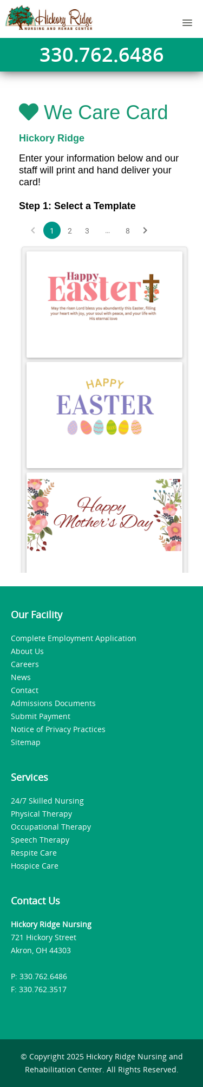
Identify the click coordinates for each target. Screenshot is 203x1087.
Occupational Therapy (51, 826)
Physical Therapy (41, 813)
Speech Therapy (40, 839)
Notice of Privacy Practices (58, 729)
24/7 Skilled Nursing (47, 800)
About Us (27, 651)
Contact (24, 690)
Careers (25, 664)
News (21, 677)
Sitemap (26, 742)
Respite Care (34, 852)
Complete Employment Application (73, 638)
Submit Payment (40, 716)
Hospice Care (34, 865)
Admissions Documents (53, 703)
